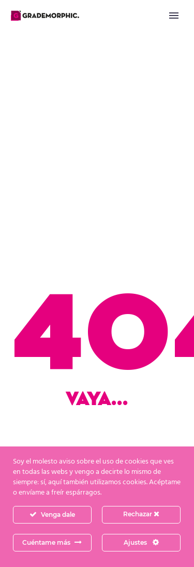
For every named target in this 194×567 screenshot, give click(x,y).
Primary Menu (173, 15)
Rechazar (141, 514)
